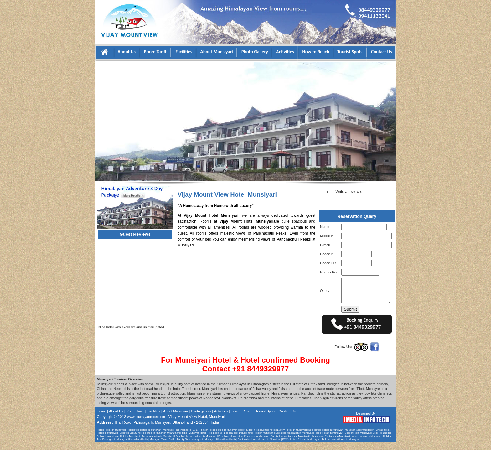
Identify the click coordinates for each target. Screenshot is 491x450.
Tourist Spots (266, 419)
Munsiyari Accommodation (359, 437)
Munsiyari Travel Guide (162, 446)
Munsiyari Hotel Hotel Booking (205, 440)
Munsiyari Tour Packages (177, 437)
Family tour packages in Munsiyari (290, 443)
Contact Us (286, 419)
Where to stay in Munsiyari (366, 443)
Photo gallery (201, 419)
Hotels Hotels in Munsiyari (111, 437)
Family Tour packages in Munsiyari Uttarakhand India (206, 446)
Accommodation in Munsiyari (158, 443)
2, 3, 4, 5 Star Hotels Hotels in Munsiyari (215, 437)
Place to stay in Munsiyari (329, 440)
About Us (116, 419)
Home (101, 419)
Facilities (154, 419)
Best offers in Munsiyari (358, 440)
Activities (221, 419)
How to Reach (241, 419)
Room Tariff (135, 419)
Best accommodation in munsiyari (294, 440)
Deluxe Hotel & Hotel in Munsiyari (340, 446)
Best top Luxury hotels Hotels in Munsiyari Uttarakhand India (153, 440)
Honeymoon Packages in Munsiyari (330, 443)
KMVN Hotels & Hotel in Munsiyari (301, 446)
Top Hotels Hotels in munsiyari (144, 437)
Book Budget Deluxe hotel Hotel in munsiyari (248, 440)
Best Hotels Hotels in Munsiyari (325, 437)
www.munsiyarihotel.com (146, 424)
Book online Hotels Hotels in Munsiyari (259, 446)
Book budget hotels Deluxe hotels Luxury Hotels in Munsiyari (273, 437)
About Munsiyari (175, 419)
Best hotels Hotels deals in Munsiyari (196, 443)
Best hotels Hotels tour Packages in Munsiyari (243, 443)
